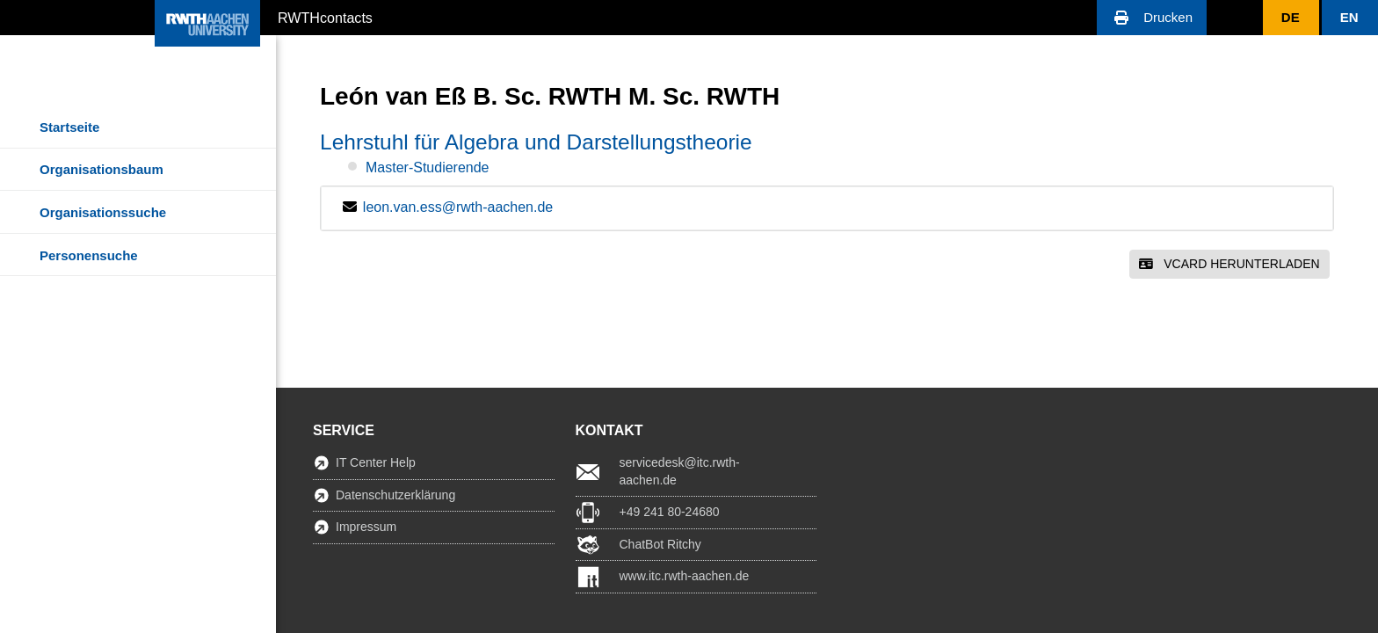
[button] (1152, 17)
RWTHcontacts (325, 17)
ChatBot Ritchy (660, 544)
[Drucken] (1152, 17)
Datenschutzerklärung (395, 495)
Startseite (69, 127)
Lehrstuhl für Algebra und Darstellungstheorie (536, 142)
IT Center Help (376, 462)
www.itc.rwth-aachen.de (685, 576)
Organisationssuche (103, 212)
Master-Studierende (428, 167)
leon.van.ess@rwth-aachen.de (458, 207)
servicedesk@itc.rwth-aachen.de (680, 471)
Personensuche (89, 255)
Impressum (366, 527)
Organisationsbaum (101, 169)
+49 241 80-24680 (670, 512)
